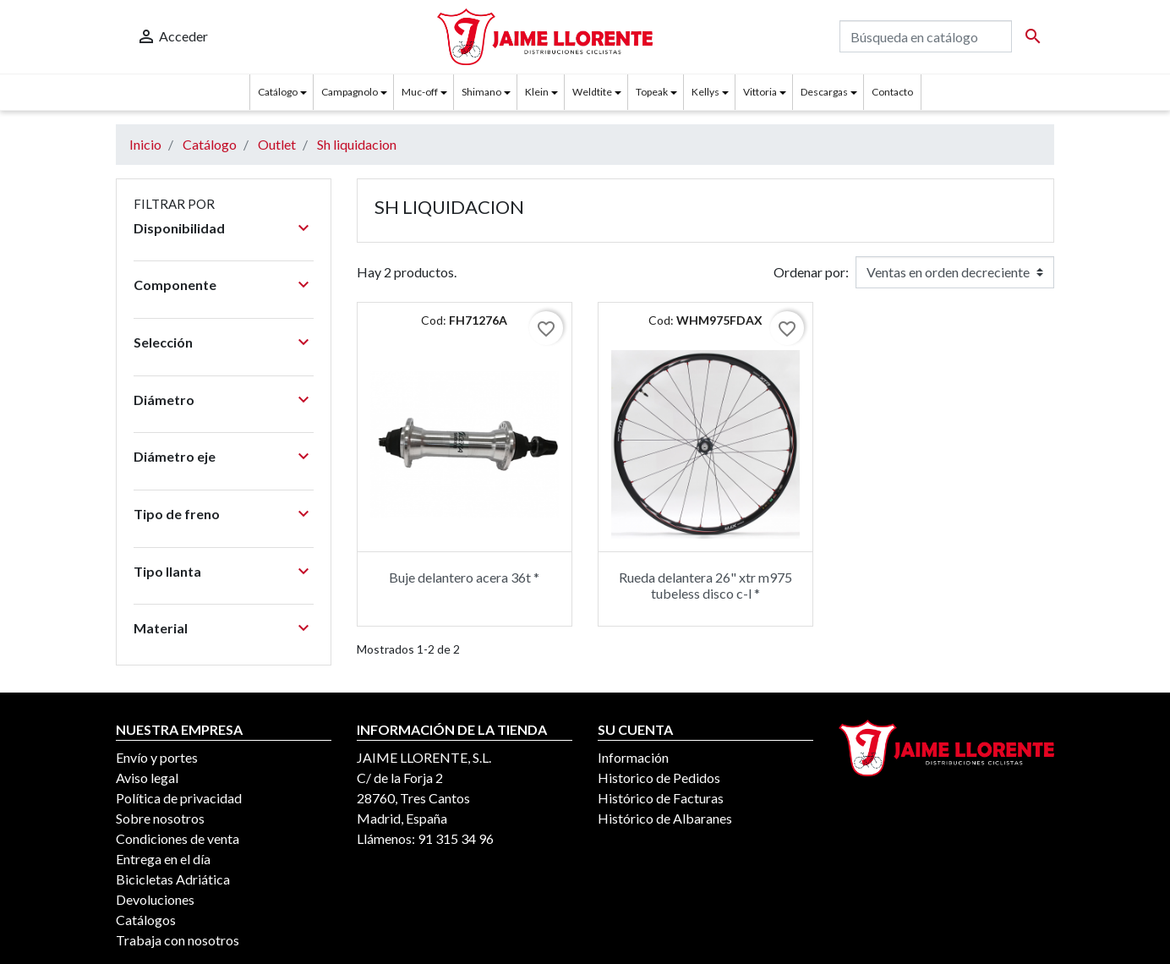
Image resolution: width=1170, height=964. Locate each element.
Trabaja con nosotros (177, 940)
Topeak (652, 91)
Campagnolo (349, 91)
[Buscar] (925, 36)
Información (633, 757)
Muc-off (420, 91)
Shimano (481, 91)
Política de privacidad (179, 798)
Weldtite (592, 91)
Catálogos (146, 920)
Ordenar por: (811, 272)
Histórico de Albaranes (665, 818)
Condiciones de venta (177, 838)
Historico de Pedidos (659, 778)
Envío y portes (157, 757)
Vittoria (760, 91)
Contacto (892, 91)
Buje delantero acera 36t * (464, 577)
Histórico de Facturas (661, 798)
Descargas (824, 91)
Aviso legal (147, 778)
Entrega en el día (163, 859)
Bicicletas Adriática (173, 879)
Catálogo (278, 91)
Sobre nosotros (160, 818)
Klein (537, 91)
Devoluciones (155, 899)
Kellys (705, 91)
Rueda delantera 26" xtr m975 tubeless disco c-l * (705, 585)
